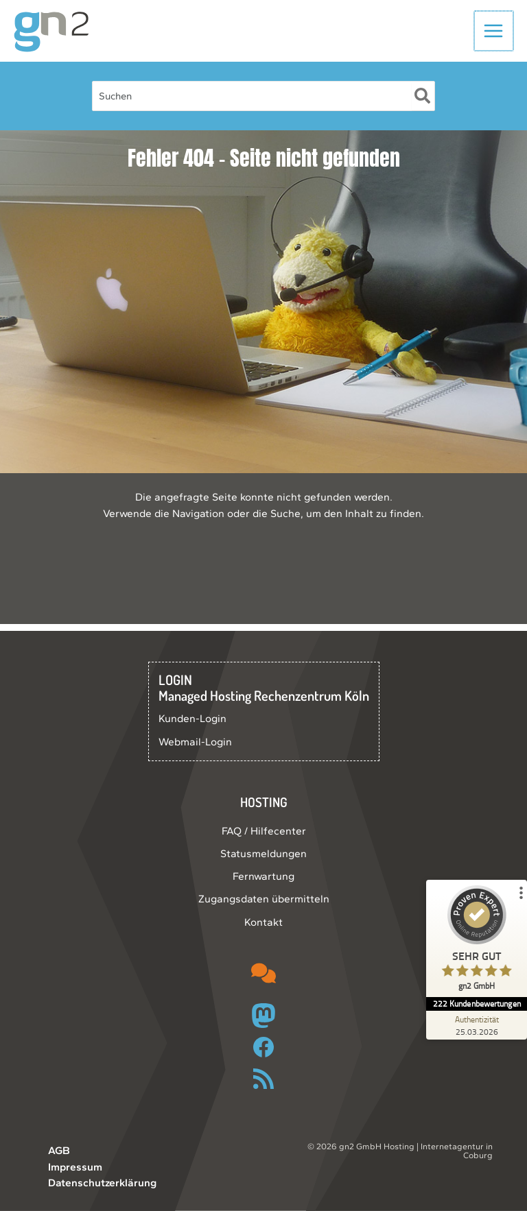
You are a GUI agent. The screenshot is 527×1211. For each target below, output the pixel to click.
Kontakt (263, 921)
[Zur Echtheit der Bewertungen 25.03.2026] (475, 1025)
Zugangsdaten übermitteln (263, 898)
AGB (59, 1150)
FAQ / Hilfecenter (264, 830)
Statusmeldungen (263, 853)
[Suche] (423, 102)
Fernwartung (263, 876)
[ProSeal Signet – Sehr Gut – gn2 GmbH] (475, 941)
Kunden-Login (192, 718)
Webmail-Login (195, 741)
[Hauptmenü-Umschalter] (494, 34)
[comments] (263, 973)
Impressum (75, 1166)
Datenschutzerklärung (102, 1182)
